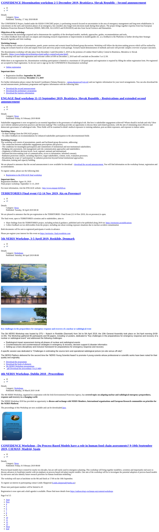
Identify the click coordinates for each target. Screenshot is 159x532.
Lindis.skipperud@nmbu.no (63, 483)
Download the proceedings (23, 368)
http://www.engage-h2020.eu (53, 188)
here (64, 408)
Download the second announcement (20, 88)
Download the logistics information (20, 93)
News (16, 17)
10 (7, 518)
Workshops (18, 253)
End (7, 529)
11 (7, 520)
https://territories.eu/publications (119, 223)
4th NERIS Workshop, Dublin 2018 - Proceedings (32, 373)
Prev (8, 502)
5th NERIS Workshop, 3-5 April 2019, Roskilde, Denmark (38, 238)
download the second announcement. (89, 164)
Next (8, 527)
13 (7, 524)
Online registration (13, 67)
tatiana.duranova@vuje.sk (77, 82)
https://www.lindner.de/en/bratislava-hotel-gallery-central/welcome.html (38, 54)
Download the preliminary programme (21, 91)
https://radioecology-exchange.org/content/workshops (91, 491)
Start (8, 500)
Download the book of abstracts (18, 364)
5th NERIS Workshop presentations (20, 366)
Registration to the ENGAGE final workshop (24, 175)
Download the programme (16, 362)
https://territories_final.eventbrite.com (55, 233)
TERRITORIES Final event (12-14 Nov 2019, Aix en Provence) (41, 193)
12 (7, 522)
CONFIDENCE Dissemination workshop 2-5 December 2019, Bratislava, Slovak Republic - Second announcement (73, 2)
